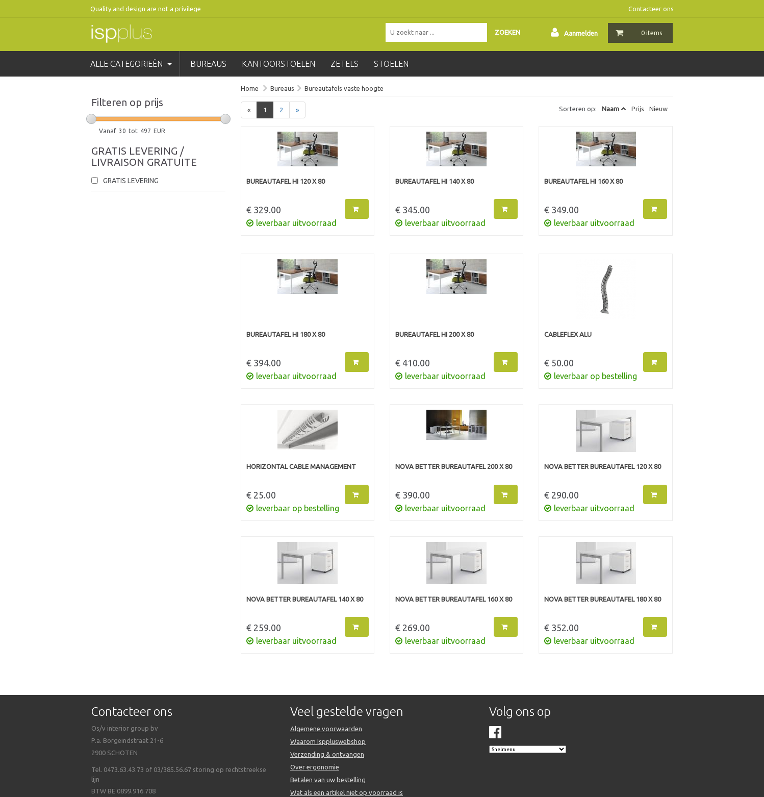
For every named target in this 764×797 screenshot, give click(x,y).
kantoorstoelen (278, 63)
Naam (610, 108)
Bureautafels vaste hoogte (344, 88)
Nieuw (658, 108)
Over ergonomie (314, 766)
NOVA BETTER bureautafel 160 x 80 (453, 599)
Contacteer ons (651, 8)
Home (250, 88)
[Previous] (249, 110)
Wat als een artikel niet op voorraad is (346, 792)
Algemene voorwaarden (326, 728)
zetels (344, 63)
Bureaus (282, 88)
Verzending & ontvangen (327, 754)
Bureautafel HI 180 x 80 (285, 334)
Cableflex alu (568, 334)
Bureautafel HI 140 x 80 (434, 181)
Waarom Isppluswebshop (328, 741)
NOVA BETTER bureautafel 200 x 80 (453, 466)
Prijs (637, 108)
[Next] (297, 110)
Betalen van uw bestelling (328, 779)
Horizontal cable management (301, 466)
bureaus (208, 63)
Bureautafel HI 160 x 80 (583, 181)
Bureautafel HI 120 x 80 (285, 181)
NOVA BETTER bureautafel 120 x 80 (602, 466)
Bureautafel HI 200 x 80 (434, 334)
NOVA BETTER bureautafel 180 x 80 (602, 599)
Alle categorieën (131, 63)
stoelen (391, 63)
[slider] (91, 119)
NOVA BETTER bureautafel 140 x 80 (304, 599)
